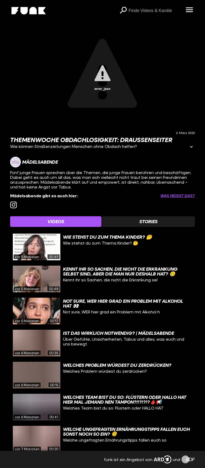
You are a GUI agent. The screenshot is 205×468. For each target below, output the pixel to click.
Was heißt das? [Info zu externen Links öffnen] (177, 196)
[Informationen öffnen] (191, 147)
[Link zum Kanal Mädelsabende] (34, 162)
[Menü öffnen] (189, 10)
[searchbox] (155, 10)
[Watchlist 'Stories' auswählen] (148, 221)
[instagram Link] (13, 205)
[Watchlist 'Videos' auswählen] (55, 221)
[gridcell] (102, 247)
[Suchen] (123, 11)
